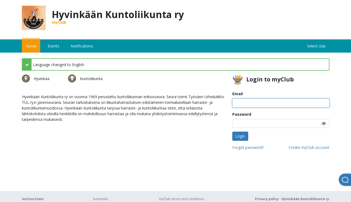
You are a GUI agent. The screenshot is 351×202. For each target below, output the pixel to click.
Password (241, 114)
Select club (316, 46)
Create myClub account (309, 147)
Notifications (82, 46)
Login (240, 136)
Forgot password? (248, 147)
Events (53, 46)
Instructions (33, 199)
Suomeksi (100, 199)
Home (31, 46)
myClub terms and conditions (181, 199)
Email (237, 93)
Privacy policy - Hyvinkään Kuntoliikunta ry (292, 199)
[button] (323, 123)
